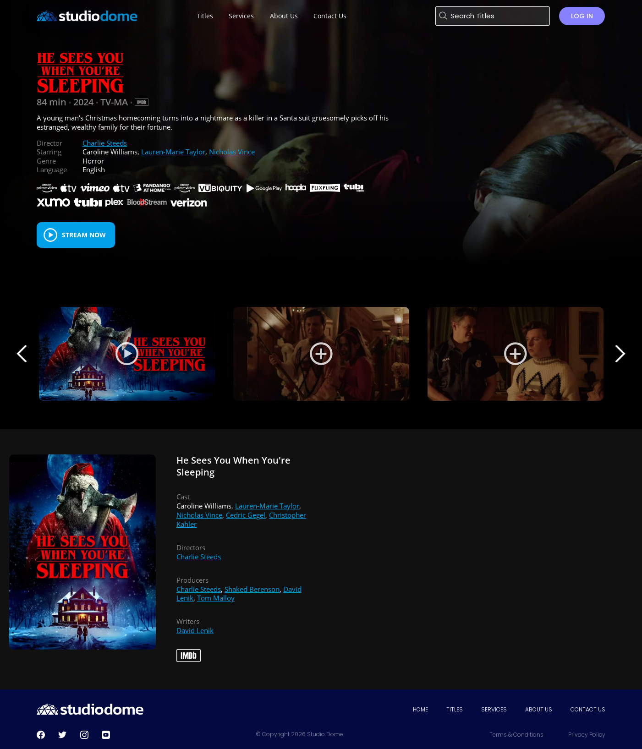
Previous (22, 353)
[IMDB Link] (141, 102)
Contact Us (588, 709)
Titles (454, 709)
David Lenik (195, 630)
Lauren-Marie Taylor (173, 151)
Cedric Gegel (245, 514)
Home (420, 709)
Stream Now (84, 234)
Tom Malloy (216, 597)
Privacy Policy (586, 734)
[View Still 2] (516, 354)
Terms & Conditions (516, 734)
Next (620, 353)
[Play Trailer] (127, 354)
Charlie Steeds (104, 143)
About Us (538, 709)
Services (494, 709)
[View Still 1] (321, 354)
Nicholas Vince (232, 151)
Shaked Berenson (252, 589)
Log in (582, 16)
